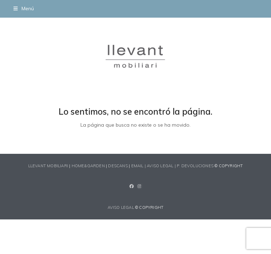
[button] (23, 8)
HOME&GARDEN (88, 165)
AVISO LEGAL (121, 207)
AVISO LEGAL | (162, 165)
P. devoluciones (195, 165)
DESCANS (117, 165)
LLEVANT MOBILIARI (49, 165)
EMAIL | (139, 165)
